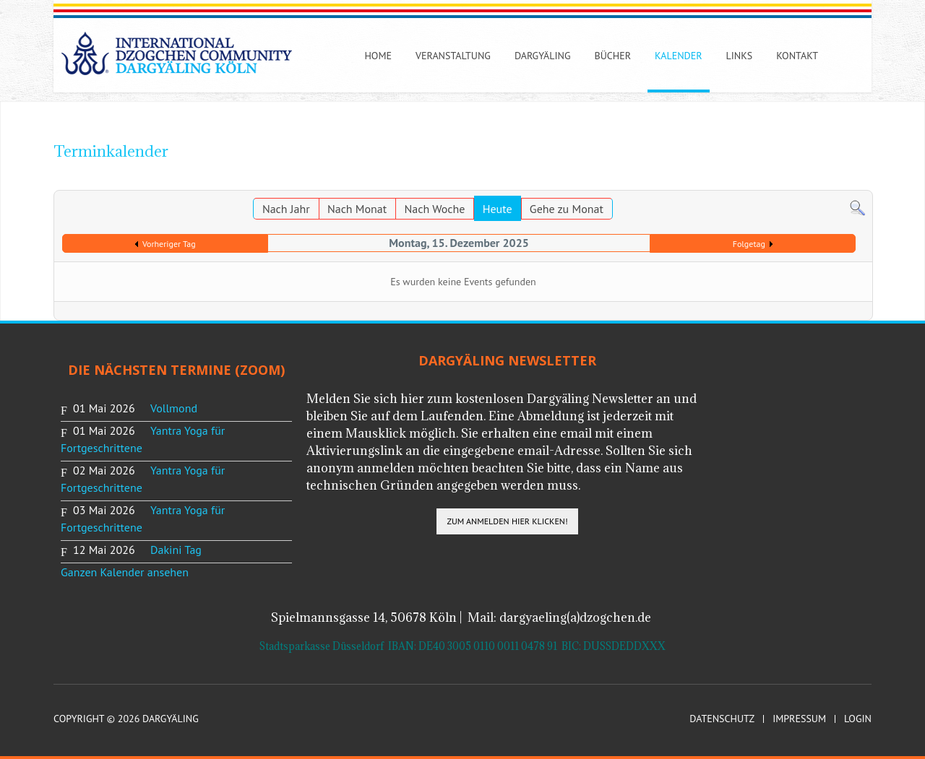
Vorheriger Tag (169, 243)
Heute (497, 208)
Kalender (678, 55)
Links (739, 55)
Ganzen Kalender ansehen (125, 572)
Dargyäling (543, 55)
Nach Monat (357, 208)
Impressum (799, 719)
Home (378, 55)
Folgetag (749, 243)
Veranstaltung (453, 55)
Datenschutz (721, 719)
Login (858, 719)
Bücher (613, 55)
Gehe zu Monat (566, 208)
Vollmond (173, 408)
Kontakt (797, 55)
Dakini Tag (176, 549)
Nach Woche (435, 208)
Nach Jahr (286, 208)
